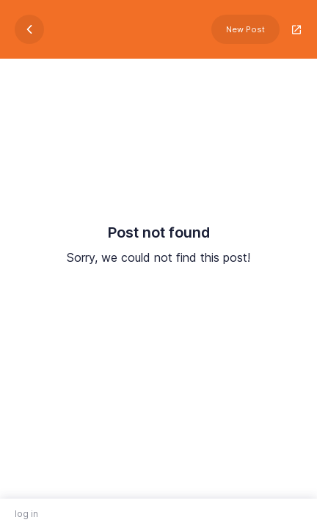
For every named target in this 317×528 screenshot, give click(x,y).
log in (26, 513)
